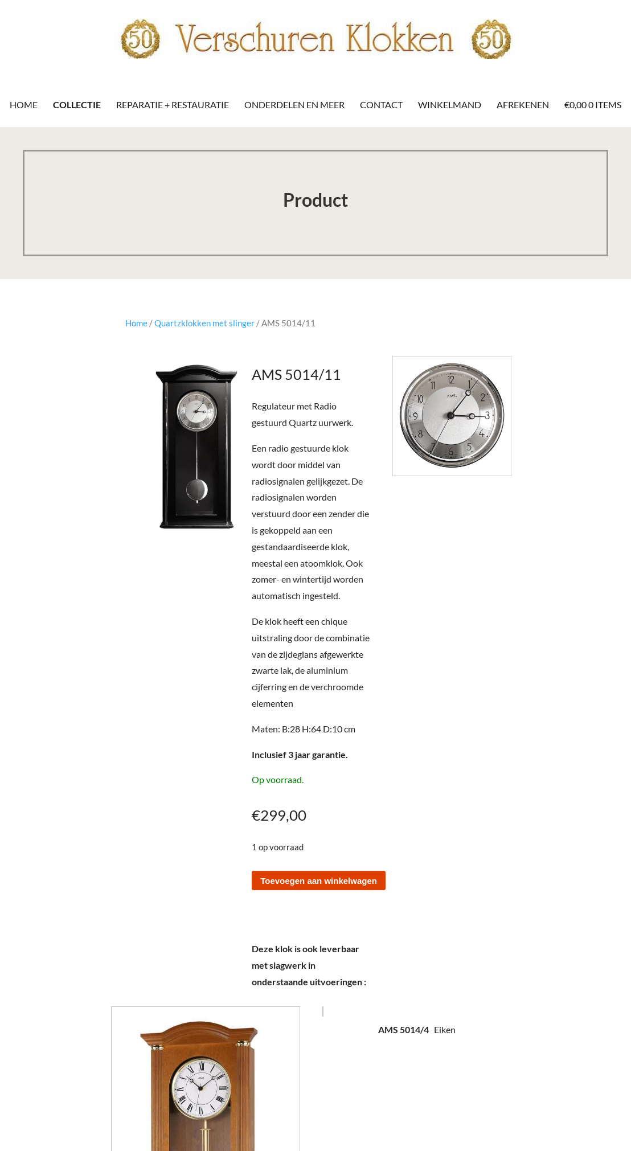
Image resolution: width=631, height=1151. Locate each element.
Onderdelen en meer (294, 104)
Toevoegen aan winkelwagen (318, 881)
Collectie (77, 104)
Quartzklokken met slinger (204, 323)
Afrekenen (523, 104)
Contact (381, 104)
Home (24, 104)
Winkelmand (449, 104)
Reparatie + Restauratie (172, 104)
